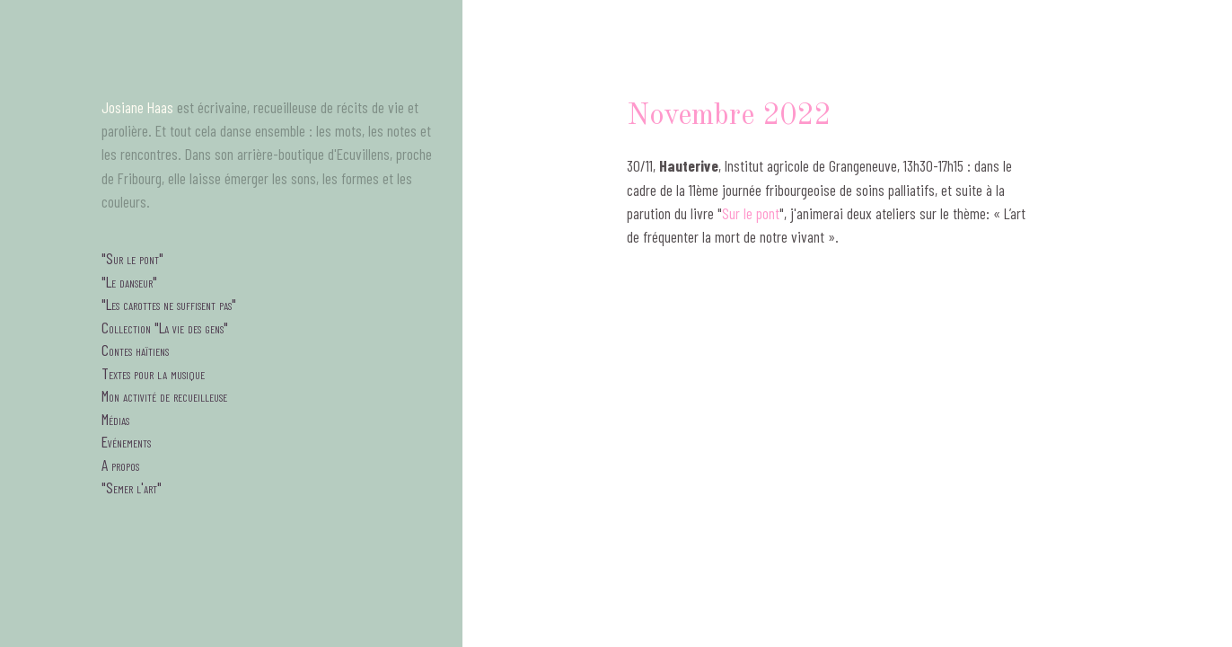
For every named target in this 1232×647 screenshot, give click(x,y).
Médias (115, 419)
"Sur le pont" (132, 258)
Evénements (126, 441)
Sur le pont (750, 213)
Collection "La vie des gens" (164, 327)
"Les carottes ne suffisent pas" (168, 304)
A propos (120, 464)
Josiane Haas (137, 107)
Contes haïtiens (135, 349)
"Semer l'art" (131, 487)
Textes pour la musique (153, 373)
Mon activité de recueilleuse (164, 395)
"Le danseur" (129, 281)
